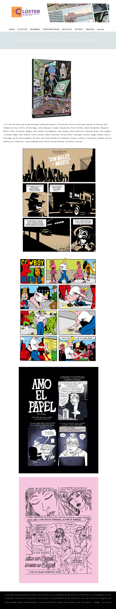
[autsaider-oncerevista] (50, 88)
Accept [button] (97, 602)
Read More (107, 602)
